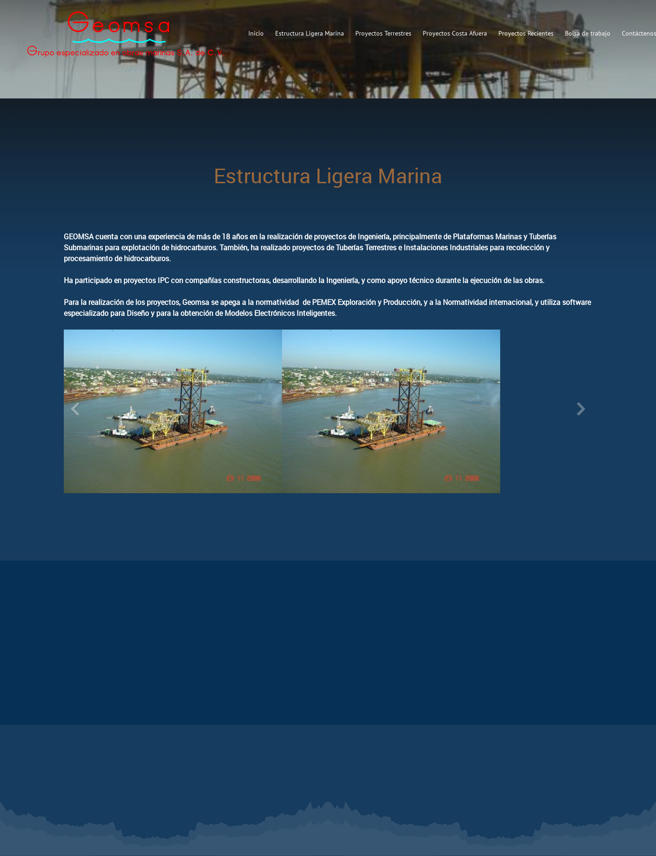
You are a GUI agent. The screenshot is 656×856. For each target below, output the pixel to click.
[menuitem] (256, 33)
